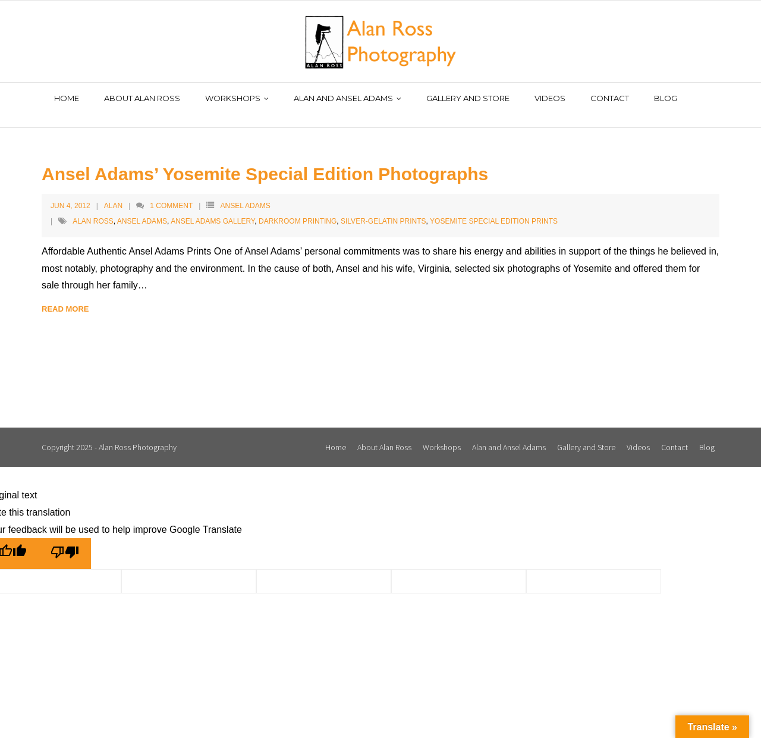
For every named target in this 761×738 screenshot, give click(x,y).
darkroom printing (298, 209)
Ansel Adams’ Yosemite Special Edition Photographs (265, 161)
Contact (674, 434)
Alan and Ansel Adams (509, 434)
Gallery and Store (586, 434)
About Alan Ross (384, 434)
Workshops (442, 434)
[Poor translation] (65, 541)
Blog (707, 434)
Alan (113, 193)
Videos (638, 434)
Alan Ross (93, 209)
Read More (65, 296)
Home (335, 434)
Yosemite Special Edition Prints (494, 209)
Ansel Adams (245, 193)
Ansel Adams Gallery (212, 209)
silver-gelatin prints (383, 209)
